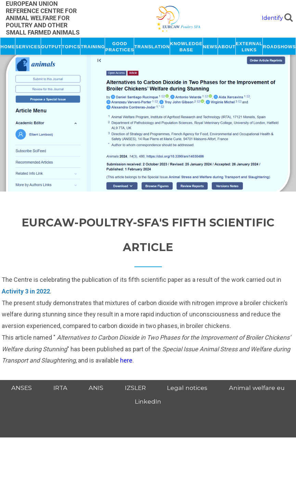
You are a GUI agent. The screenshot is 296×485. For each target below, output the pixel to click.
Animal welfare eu (257, 387)
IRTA (60, 387)
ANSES (21, 387)
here (126, 360)
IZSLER (135, 387)
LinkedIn (148, 401)
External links (249, 46)
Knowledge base (186, 46)
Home (8, 46)
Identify (272, 18)
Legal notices (187, 387)
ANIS (96, 387)
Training (93, 46)
